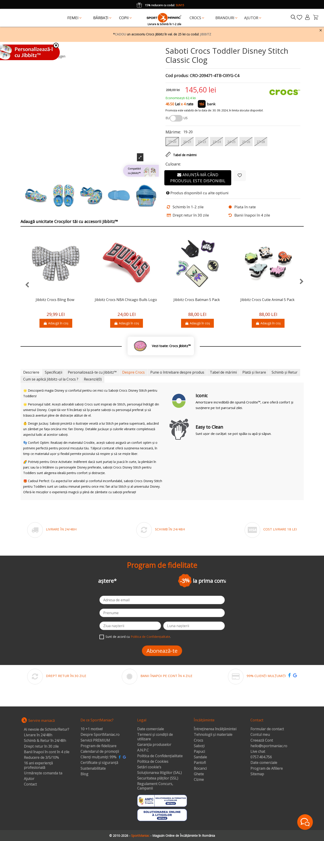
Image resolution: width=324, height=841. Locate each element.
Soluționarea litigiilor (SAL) (159, 773)
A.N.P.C (143, 750)
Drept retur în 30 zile (41, 746)
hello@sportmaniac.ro (268, 746)
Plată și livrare (254, 372)
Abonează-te (162, 650)
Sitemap (257, 774)
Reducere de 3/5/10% (41, 757)
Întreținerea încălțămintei (215, 729)
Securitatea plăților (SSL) (157, 778)
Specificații (53, 372)
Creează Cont (261, 740)
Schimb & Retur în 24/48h (45, 741)
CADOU (120, 34)
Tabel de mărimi (223, 372)
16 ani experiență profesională (38, 765)
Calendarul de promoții (99, 751)
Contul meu (260, 735)
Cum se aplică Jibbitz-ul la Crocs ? (50, 379)
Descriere (31, 372)
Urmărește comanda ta (43, 773)
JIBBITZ (205, 34)
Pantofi (200, 763)
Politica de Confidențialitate (150, 636)
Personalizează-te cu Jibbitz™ (92, 372)
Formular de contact (267, 729)
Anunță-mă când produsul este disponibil (197, 177)
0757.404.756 (261, 757)
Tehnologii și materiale (213, 735)
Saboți (199, 746)
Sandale (200, 757)
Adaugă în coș (55, 323)
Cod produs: (177, 76)
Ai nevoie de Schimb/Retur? (46, 729)
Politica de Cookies (152, 761)
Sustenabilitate (93, 768)
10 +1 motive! (91, 729)
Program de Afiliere (266, 768)
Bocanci (200, 768)
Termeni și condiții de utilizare (155, 737)
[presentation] (25, 285)
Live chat (257, 751)
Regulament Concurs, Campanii (155, 786)
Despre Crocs (133, 372)
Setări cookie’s (149, 767)
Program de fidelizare (98, 746)
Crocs (198, 740)
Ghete (199, 774)
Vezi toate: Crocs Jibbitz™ (171, 346)
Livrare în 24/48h (38, 735)
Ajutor (29, 779)
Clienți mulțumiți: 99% (98, 757)
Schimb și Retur (284, 372)
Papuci (199, 751)
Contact (30, 784)
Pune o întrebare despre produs (177, 372)
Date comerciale (150, 729)
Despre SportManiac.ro (100, 735)
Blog (84, 774)
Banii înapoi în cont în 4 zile (46, 752)
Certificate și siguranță (99, 763)
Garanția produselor (154, 745)
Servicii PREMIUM (95, 740)
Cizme (199, 780)
